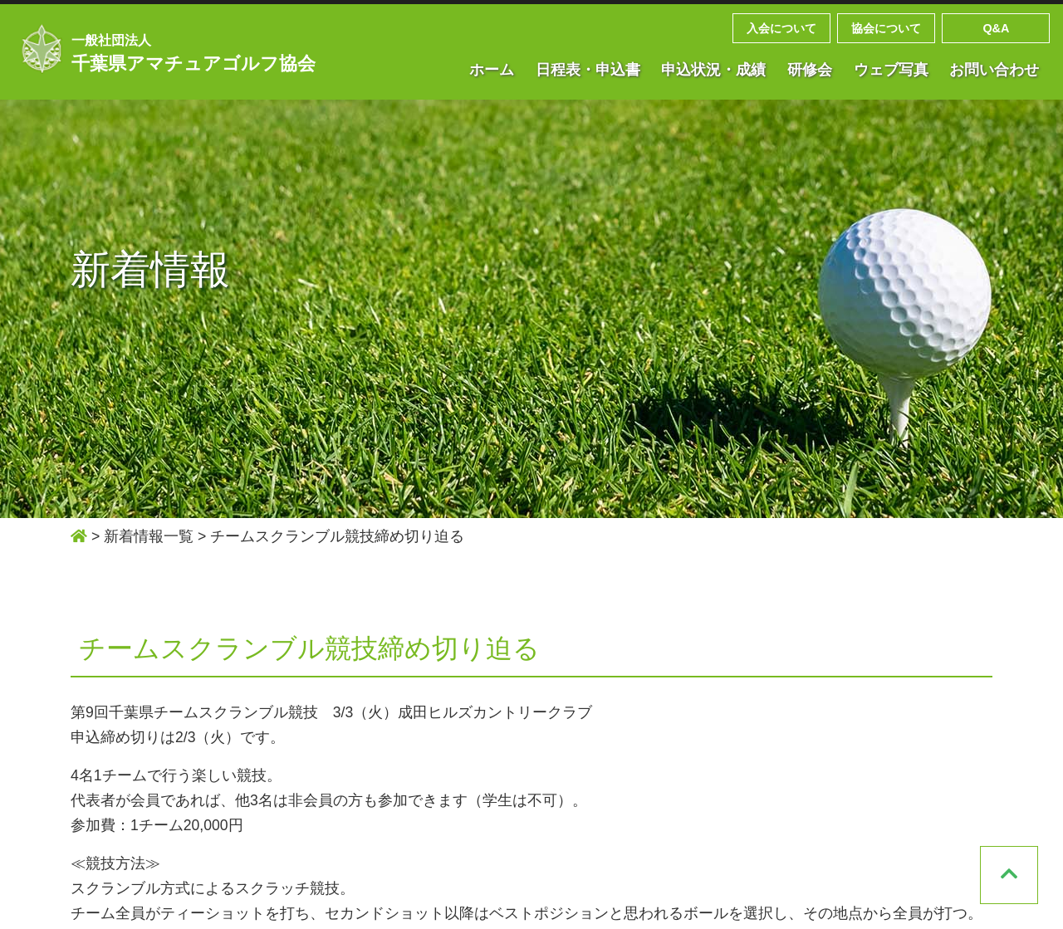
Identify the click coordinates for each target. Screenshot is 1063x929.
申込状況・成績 (713, 69)
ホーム (491, 69)
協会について (886, 28)
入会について (781, 28)
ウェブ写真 (891, 69)
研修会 (809, 69)
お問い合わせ (994, 69)
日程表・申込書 (588, 69)
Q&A (995, 28)
